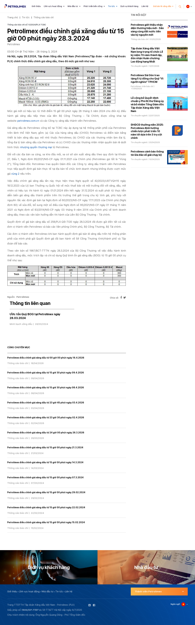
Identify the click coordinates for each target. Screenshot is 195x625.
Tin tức (111, 6)
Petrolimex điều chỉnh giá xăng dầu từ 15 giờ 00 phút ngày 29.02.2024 (46, 492)
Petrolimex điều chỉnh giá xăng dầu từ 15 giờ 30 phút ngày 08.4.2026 (45, 387)
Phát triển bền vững (93, 6)
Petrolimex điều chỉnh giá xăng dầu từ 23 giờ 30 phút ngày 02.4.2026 (45, 417)
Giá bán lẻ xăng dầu (162, 6)
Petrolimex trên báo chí (142, 86)
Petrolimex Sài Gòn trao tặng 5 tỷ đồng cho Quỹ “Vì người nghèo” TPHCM (147, 78)
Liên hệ (145, 6)
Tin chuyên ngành (139, 66)
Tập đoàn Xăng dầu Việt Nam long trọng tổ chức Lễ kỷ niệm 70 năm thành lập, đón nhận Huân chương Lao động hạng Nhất (147, 55)
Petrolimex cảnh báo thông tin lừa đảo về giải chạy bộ (147, 153)
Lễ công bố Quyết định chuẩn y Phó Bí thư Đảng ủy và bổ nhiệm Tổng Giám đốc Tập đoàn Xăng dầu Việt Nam (147, 104)
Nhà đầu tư (73, 6)
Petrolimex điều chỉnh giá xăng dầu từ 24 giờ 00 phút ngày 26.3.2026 (45, 432)
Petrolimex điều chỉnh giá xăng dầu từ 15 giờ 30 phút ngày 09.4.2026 (45, 372)
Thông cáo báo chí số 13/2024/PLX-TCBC (26, 25)
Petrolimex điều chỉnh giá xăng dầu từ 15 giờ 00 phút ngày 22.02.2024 (46, 507)
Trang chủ (12, 17)
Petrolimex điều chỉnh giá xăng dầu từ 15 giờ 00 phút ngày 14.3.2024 (45, 462)
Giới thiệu (36, 6)
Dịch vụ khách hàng (129, 6)
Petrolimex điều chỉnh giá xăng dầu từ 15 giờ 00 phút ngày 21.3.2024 (45, 447)
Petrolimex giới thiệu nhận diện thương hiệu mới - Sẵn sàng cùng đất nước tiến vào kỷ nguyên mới (147, 29)
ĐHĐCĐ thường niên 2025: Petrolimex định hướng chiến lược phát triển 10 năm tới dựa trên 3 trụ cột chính (147, 131)
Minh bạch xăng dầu (21, 324)
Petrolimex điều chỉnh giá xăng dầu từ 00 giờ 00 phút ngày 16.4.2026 (45, 357)
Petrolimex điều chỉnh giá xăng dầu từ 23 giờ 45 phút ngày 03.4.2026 (45, 402)
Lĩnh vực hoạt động (53, 6)
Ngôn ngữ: (175, 604)
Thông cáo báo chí (43, 17)
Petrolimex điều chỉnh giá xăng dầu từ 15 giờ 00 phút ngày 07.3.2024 (45, 477)
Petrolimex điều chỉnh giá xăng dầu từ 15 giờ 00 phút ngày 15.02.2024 (46, 522)
